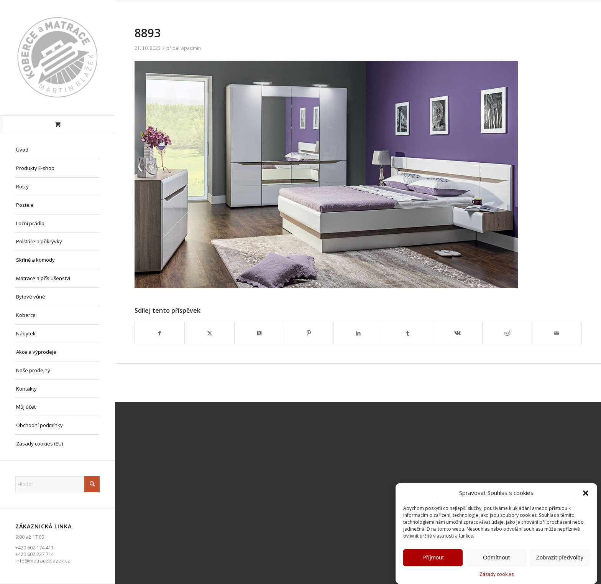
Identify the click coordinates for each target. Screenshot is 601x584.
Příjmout (433, 558)
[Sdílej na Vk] (457, 333)
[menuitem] (57, 150)
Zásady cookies (496, 575)
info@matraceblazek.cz (42, 560)
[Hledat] (57, 484)
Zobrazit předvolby (559, 558)
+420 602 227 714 (34, 554)
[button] (586, 494)
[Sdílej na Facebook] (159, 333)
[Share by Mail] (557, 333)
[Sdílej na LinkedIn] (358, 333)
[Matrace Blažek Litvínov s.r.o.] (57, 57)
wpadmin (191, 48)
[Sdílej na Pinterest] (308, 333)
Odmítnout (496, 558)
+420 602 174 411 (34, 547)
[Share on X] (259, 333)
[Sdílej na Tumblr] (407, 333)
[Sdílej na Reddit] (507, 333)
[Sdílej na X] (209, 333)
